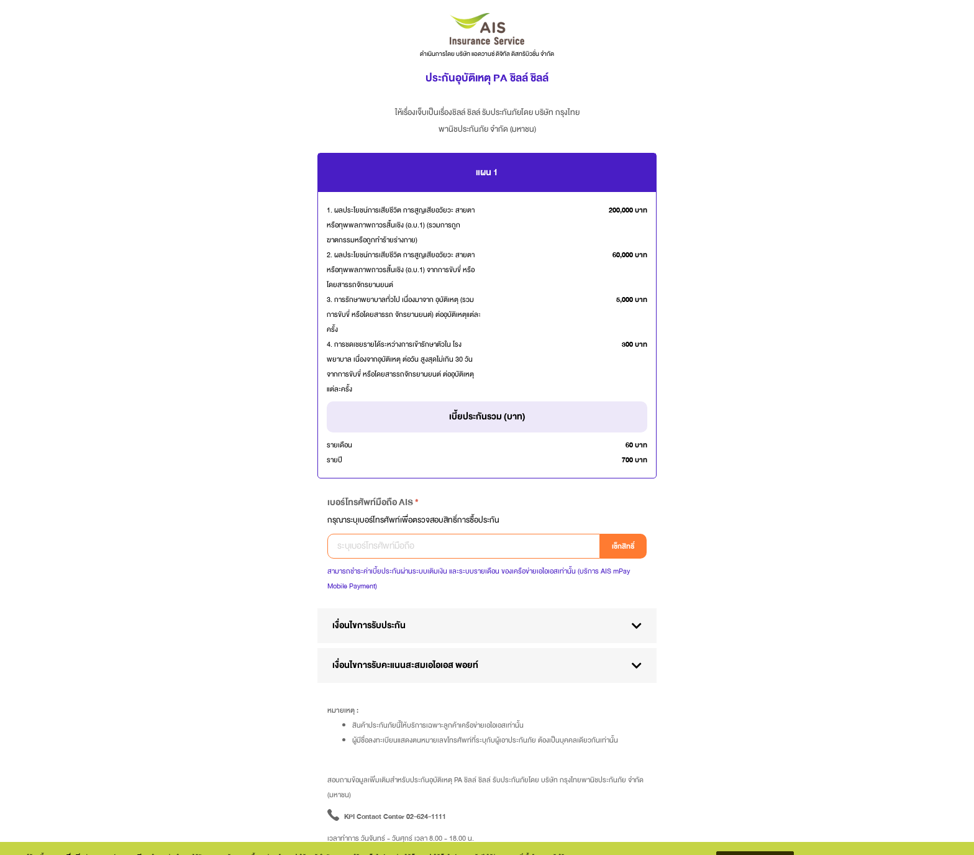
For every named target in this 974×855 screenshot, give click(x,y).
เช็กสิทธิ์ (623, 546)
